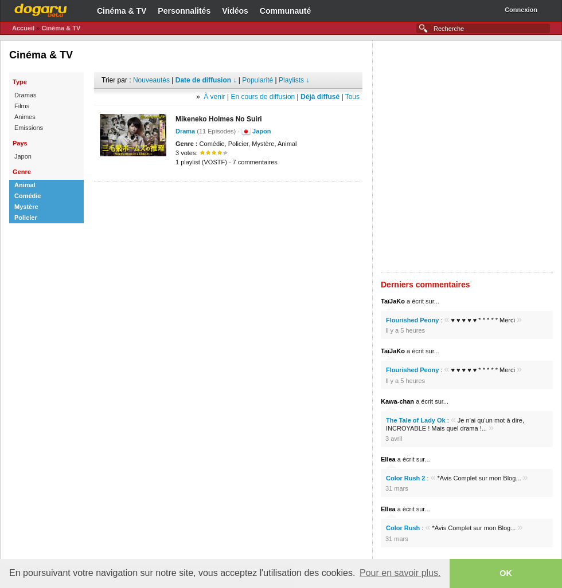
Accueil (23, 28)
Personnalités (184, 10)
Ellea (388, 459)
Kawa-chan (397, 401)
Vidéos (235, 10)
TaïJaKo (393, 301)
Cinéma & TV (121, 10)
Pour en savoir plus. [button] (400, 573)
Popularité (257, 80)
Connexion (521, 9)
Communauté (285, 10)
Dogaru (41, 8)
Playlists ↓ (294, 80)
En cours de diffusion (263, 97)
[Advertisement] (137, 156)
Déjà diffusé (319, 97)
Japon (261, 131)
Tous (352, 97)
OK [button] (505, 573)
